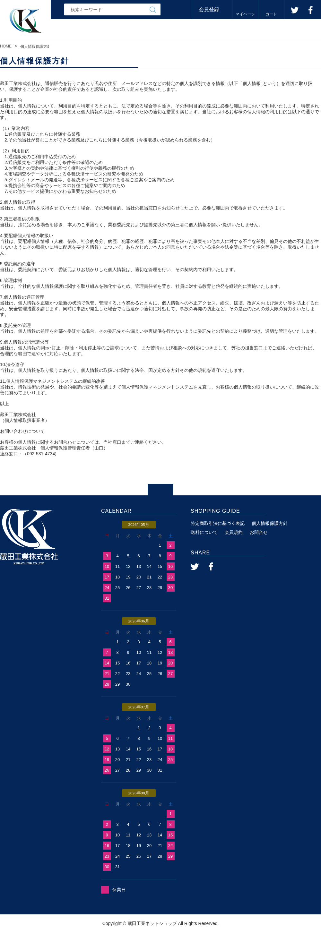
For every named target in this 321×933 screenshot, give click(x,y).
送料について (204, 532)
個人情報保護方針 (270, 523)
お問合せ (259, 532)
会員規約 (234, 532)
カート (271, 14)
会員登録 (209, 9)
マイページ (245, 14)
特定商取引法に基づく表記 (218, 523)
